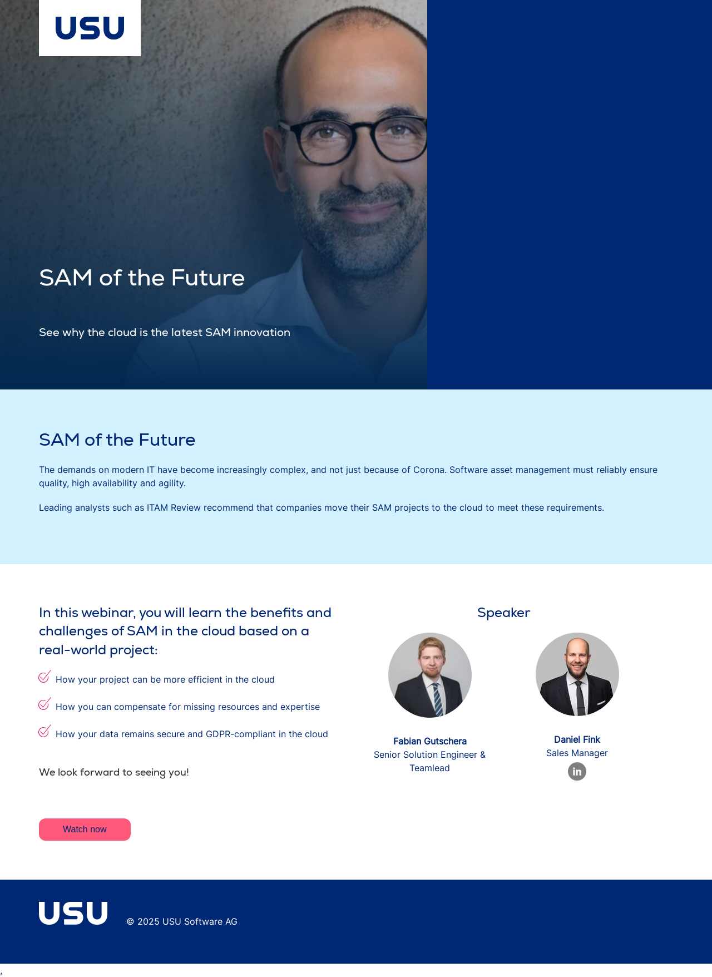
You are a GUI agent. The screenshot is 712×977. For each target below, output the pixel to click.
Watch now (85, 829)
